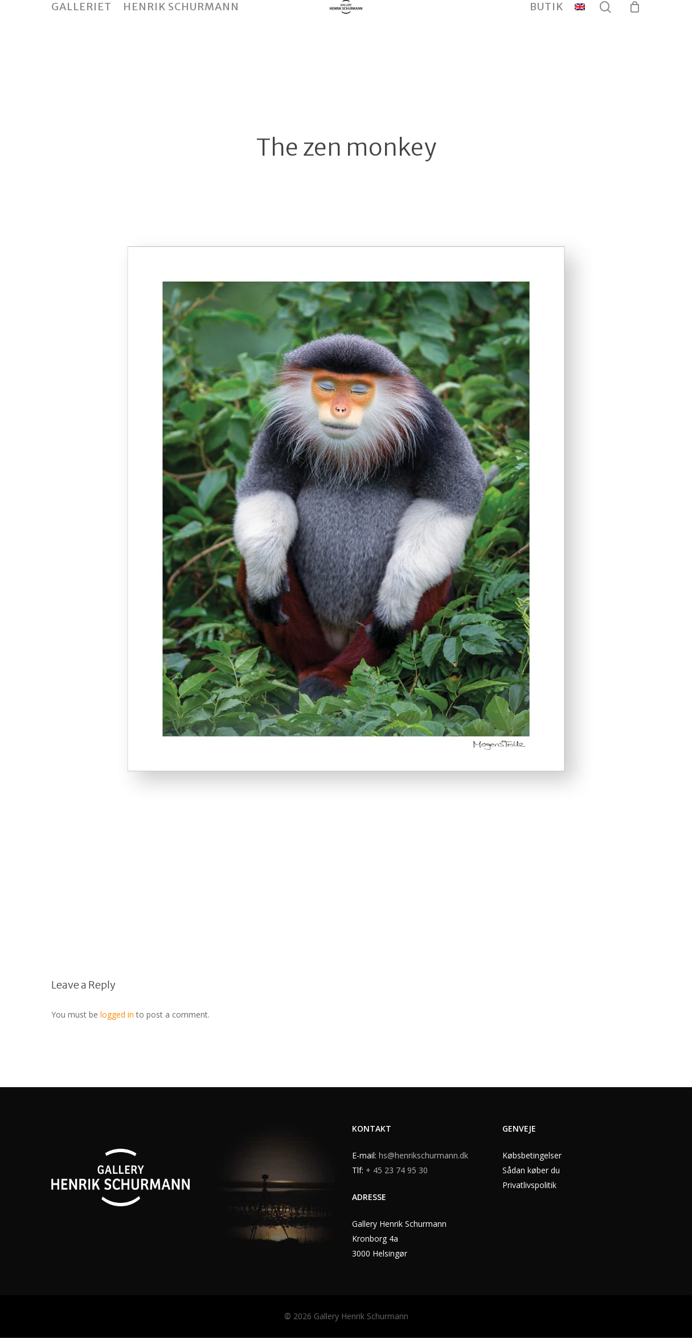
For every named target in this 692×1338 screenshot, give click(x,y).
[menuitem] (580, 41)
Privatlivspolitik (529, 1185)
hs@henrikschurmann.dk (423, 1155)
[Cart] (634, 41)
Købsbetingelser (532, 1155)
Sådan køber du (531, 1170)
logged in (117, 1014)
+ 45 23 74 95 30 (397, 1170)
